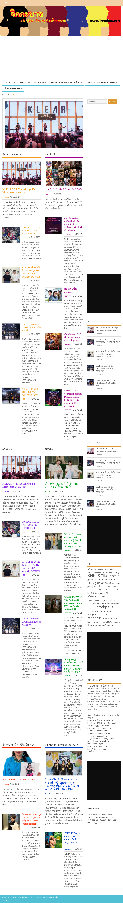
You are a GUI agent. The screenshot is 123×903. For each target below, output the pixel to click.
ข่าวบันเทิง (39, 83)
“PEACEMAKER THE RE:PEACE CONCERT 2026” (30, 392)
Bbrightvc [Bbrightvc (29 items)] (100, 572)
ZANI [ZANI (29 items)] (105, 622)
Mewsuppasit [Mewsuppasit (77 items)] (97, 596)
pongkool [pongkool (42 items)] (92, 614)
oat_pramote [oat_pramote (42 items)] (112, 603)
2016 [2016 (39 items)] (89, 568)
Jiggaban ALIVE (102, 731)
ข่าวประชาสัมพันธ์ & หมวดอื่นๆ (65, 83)
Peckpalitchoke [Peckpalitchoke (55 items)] (97, 611)
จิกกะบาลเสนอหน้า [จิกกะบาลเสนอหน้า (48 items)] (97, 625)
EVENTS (9, 83)
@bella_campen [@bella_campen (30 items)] (98, 569)
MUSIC (23, 83)
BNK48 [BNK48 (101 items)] (93, 575)
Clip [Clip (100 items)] (103, 575)
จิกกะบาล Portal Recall (106, 723)
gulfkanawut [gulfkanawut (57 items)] (103, 583)
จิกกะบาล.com (105, 746)
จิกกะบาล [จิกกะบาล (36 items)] (116, 622)
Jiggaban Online (103, 733)
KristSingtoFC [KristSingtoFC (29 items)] (105, 590)
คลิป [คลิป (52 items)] (109, 621)
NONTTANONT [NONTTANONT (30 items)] (113, 600)
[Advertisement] (61, 59)
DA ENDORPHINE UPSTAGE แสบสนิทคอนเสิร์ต (31, 327)
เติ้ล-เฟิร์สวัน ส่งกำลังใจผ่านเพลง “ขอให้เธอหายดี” (61, 485)
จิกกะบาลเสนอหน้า (13, 88)
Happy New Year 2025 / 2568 (18, 779)
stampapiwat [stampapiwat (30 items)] (102, 615)
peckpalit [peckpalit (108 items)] (104, 607)
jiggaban (5, 197)
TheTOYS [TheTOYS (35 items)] (115, 618)
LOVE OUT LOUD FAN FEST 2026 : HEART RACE (31, 230)
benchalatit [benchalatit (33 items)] (109, 572)
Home (5, 3)
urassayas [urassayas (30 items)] (99, 622)
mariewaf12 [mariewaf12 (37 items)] (103, 593)
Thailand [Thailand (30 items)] (107, 619)
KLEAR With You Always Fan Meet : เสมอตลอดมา (19, 191)
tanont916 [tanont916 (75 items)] (95, 618)
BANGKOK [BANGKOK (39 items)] (92, 572)
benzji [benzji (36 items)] (116, 572)
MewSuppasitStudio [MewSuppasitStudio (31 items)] (95, 600)
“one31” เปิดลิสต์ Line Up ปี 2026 (64, 189)
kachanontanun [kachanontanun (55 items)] (109, 586)
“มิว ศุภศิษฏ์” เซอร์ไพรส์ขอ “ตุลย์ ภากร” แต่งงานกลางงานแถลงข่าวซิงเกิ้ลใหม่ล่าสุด (73, 665)
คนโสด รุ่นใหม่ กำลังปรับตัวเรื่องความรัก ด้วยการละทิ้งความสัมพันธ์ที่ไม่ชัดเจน (73, 224)
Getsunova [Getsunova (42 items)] (109, 579)
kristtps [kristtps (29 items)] (112, 590)
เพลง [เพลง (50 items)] (110, 625)
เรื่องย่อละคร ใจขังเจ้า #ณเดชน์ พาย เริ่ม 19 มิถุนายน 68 (73, 337)
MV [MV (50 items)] (105, 600)
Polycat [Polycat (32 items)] (110, 611)
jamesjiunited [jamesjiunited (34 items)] (93, 586)
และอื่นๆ (90, 751)
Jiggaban (102, 749)
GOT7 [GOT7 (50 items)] (90, 583)
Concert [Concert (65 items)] (113, 576)
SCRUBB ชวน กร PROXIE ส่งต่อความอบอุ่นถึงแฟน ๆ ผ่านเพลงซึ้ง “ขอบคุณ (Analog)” (73, 540)
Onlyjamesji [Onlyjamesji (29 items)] (91, 608)
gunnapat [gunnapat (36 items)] (116, 583)
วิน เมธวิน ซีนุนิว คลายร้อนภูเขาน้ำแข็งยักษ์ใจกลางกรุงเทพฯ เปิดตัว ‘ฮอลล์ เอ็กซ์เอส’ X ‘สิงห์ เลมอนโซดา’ (62, 784)
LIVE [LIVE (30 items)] (117, 590)
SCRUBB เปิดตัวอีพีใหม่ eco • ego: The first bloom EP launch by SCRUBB (108, 354)
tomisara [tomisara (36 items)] (91, 622)
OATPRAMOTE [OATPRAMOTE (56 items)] (96, 603)
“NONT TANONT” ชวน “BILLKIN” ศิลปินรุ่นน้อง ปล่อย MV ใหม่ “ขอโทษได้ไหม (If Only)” (73, 603)
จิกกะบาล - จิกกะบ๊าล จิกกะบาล (19, 744)
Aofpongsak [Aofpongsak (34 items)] (110, 569)
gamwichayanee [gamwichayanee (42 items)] (95, 579)
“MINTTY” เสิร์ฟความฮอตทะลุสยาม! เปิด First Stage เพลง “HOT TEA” (72, 839)
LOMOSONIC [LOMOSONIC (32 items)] (92, 593)
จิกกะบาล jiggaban (105, 720)
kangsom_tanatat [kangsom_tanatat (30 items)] (93, 590)
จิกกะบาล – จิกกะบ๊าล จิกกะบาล (101, 83)
